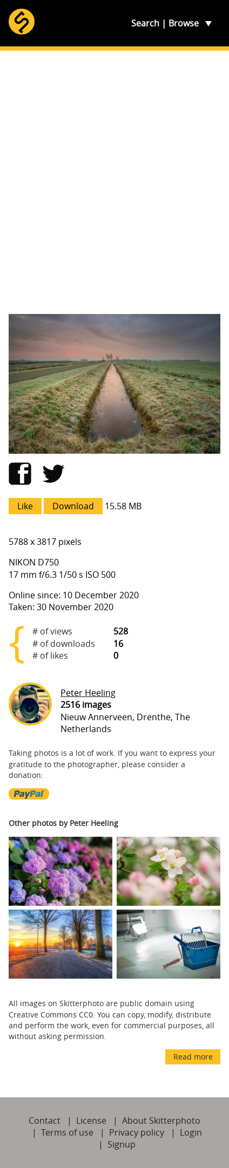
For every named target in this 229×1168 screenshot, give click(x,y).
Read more (193, 1056)
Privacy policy (136, 1132)
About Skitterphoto (161, 1120)
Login (191, 1132)
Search (145, 23)
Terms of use (67, 1132)
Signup (121, 1144)
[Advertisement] (114, 182)
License (91, 1120)
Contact (44, 1120)
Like (25, 506)
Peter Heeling (88, 693)
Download (73, 506)
